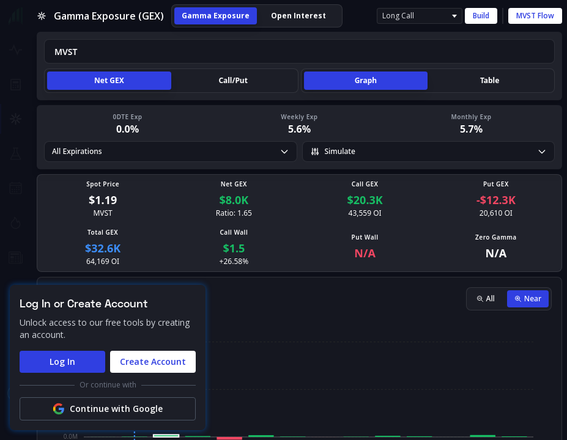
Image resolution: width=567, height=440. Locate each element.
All (485, 298)
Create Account (153, 361)
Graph (366, 80)
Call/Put (232, 80)
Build (481, 15)
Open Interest (298, 15)
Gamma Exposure (216, 15)
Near (527, 298)
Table (489, 80)
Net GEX (109, 80)
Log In (62, 361)
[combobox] (299, 51)
